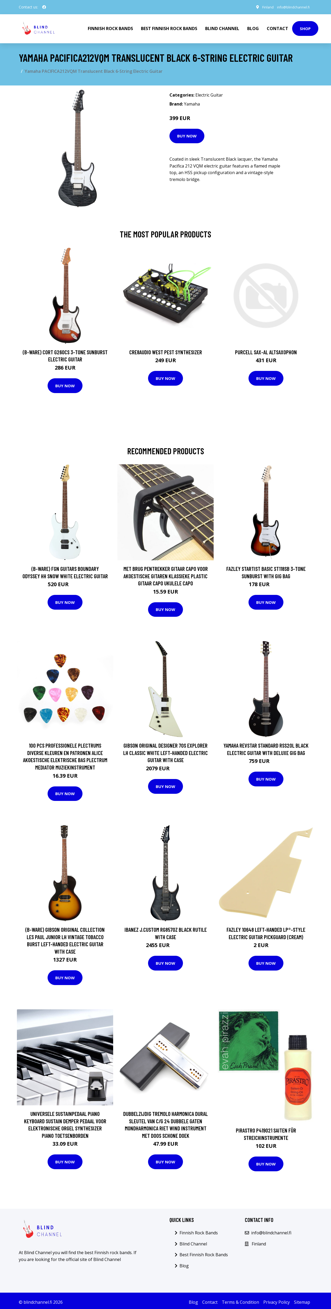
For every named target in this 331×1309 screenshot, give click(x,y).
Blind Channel (222, 28)
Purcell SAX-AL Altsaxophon (266, 351)
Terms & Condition (240, 1301)
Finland (262, 6)
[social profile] (44, 7)
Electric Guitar (209, 94)
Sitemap (302, 1301)
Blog (253, 28)
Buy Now (187, 134)
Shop (305, 28)
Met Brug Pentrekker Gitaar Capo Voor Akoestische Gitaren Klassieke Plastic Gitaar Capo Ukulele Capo (165, 574)
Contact (277, 28)
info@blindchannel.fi (291, 6)
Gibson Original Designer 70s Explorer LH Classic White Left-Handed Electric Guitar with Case (165, 751)
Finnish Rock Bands (110, 28)
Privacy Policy (276, 1301)
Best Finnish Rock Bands (169, 28)
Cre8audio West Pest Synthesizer (165, 351)
